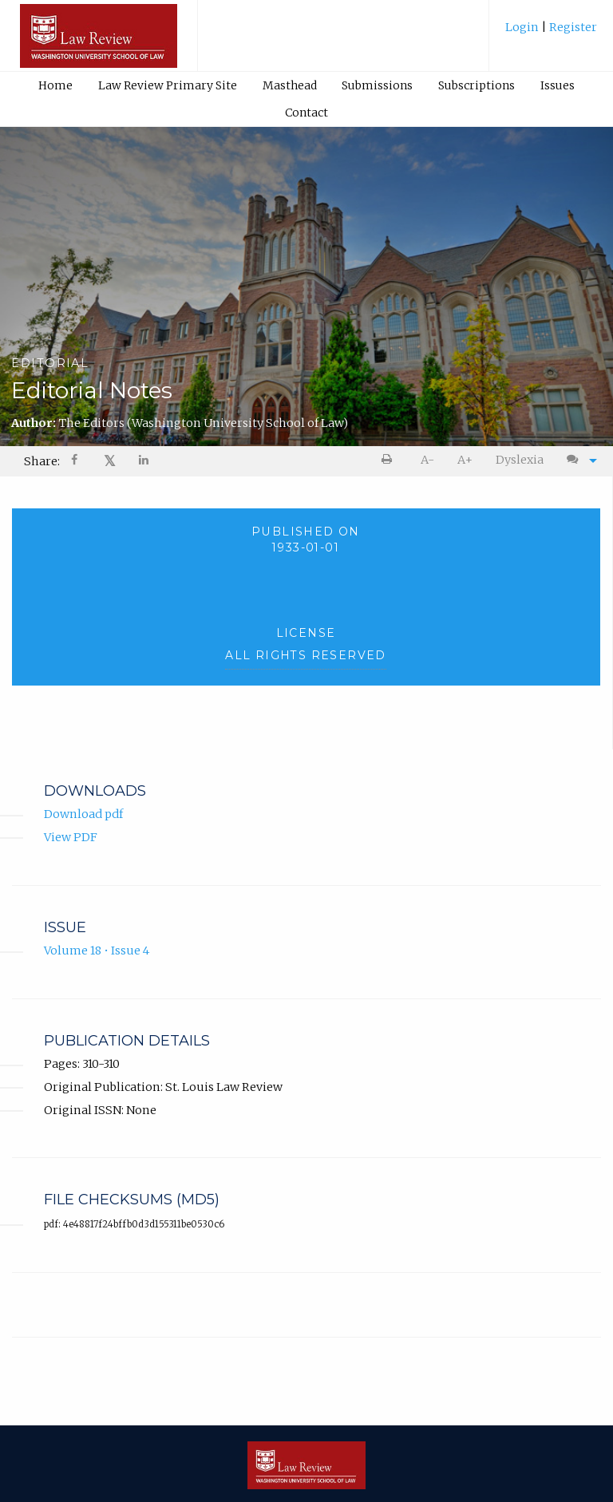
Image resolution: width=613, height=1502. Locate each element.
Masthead (290, 85)
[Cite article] (578, 460)
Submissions (377, 85)
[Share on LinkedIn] (144, 462)
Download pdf (83, 815)
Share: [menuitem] (42, 461)
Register (572, 27)
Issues (557, 85)
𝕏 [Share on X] (110, 461)
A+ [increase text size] (465, 460)
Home (55, 85)
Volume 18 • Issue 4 (96, 951)
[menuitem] (551, 33)
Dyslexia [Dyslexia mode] (520, 460)
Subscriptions (476, 85)
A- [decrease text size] (427, 460)
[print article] (389, 460)
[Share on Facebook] (76, 462)
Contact (306, 112)
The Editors (203, 423)
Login (523, 27)
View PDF (70, 838)
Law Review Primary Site (167, 85)
